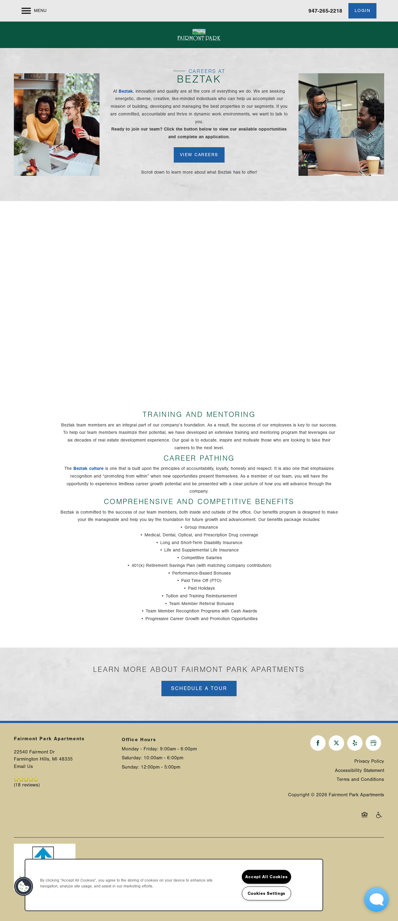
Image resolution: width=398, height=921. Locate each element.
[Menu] (34, 11)
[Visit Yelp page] (355, 743)
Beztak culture (88, 468)
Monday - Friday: (140, 749)
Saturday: (132, 758)
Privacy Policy (369, 761)
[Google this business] (373, 743)
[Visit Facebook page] (318, 743)
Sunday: (130, 767)
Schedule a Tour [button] (199, 688)
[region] (174, 885)
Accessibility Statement (359, 770)
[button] (362, 10)
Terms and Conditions (360, 779)
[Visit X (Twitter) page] (336, 743)
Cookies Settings (267, 893)
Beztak (126, 91)
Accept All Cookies (266, 876)
